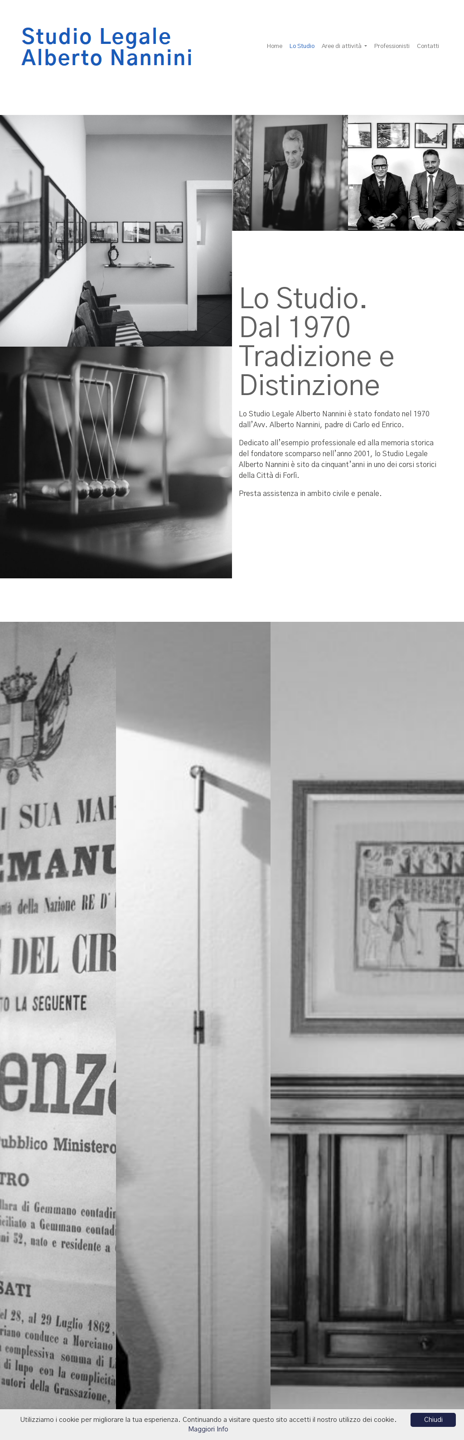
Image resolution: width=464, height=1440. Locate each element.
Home (274, 46)
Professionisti (392, 46)
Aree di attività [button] (342, 46)
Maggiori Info (208, 1429)
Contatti (428, 46)
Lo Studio (304, 45)
